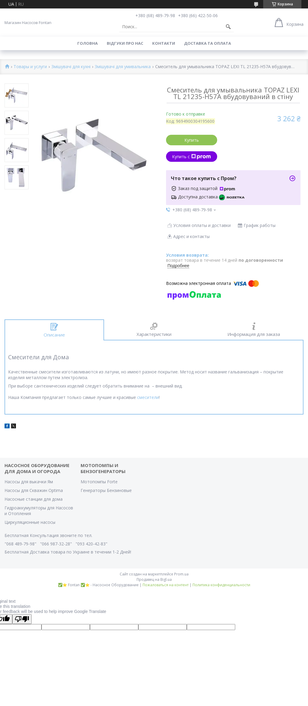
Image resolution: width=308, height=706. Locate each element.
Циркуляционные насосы (30, 522)
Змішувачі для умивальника (123, 66)
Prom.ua (181, 574)
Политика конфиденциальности (221, 584)
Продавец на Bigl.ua (154, 579)
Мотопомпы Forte (99, 481)
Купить (191, 140)
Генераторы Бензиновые (106, 490)
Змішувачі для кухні (71, 66)
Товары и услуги (30, 66)
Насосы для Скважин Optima (34, 490)
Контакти (163, 43)
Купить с (191, 156)
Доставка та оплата (207, 43)
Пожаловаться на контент (166, 584)
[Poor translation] (22, 619)
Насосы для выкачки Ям (29, 481)
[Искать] (228, 27)
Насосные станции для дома (34, 499)
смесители (148, 397)
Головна (87, 43)
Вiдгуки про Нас (125, 43)
